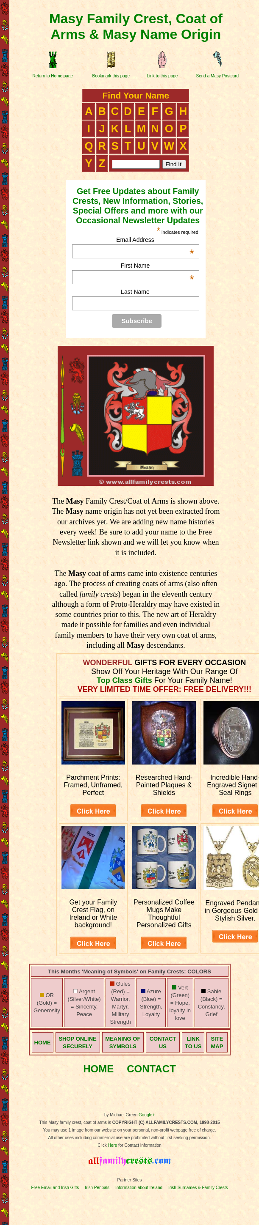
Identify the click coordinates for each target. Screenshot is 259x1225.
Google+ (147, 1115)
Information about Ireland (138, 1187)
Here (112, 1145)
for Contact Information (139, 1145)
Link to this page (162, 76)
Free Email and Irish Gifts (55, 1187)
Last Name (135, 291)
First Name (157, 265)
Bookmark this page (111, 76)
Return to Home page (52, 76)
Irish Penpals (97, 1187)
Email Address (155, 239)
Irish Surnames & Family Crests (198, 1187)
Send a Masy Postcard (217, 76)
